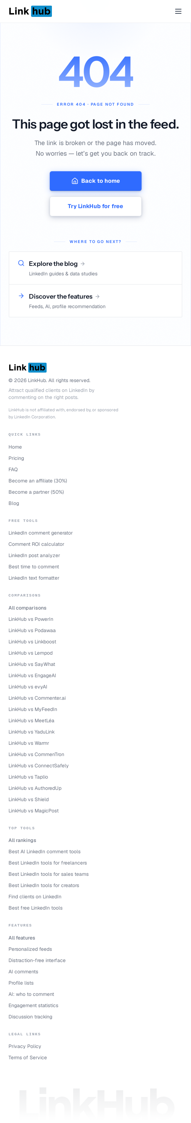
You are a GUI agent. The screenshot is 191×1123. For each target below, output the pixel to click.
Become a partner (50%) (36, 492)
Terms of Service (27, 1057)
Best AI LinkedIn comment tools (44, 851)
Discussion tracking (30, 1016)
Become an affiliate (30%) (37, 481)
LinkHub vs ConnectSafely (38, 765)
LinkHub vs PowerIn (30, 619)
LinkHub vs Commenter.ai (37, 698)
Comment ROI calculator (36, 544)
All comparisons (27, 608)
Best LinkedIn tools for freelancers (47, 863)
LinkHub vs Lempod (30, 653)
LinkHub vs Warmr (28, 743)
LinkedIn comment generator (40, 533)
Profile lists (21, 983)
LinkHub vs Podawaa (32, 630)
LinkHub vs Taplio (28, 777)
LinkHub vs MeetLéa (31, 720)
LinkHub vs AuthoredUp (34, 788)
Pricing (16, 458)
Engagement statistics (33, 1005)
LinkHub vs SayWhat (31, 664)
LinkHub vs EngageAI (32, 675)
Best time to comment (33, 566)
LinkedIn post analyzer (34, 555)
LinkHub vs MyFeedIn (32, 709)
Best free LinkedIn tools (35, 908)
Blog (13, 503)
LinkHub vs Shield (28, 799)
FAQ (13, 469)
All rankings (22, 840)
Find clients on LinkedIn (34, 896)
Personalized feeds (30, 949)
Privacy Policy (24, 1046)
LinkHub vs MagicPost (33, 810)
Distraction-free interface (37, 960)
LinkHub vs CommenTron (36, 754)
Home (15, 447)
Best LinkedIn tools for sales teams (48, 874)
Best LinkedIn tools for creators (43, 885)
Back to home (95, 181)
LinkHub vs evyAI (27, 687)
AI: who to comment (31, 994)
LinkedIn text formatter (33, 578)
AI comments (23, 971)
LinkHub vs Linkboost (32, 641)
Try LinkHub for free (95, 206)
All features (21, 938)
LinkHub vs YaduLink (31, 732)
